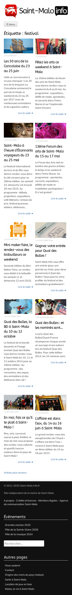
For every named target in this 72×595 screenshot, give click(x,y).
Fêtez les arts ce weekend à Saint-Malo (48, 67)
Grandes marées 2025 (18, 524)
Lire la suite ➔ (25, 113)
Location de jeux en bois (18, 584)
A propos (9, 500)
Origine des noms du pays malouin (24, 574)
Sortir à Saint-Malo (15, 579)
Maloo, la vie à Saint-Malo (19, 588)
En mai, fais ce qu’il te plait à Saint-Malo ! (18, 422)
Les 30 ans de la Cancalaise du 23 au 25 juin (17, 66)
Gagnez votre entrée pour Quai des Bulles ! (50, 251)
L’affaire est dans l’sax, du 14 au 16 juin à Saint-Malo (48, 423)
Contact (9, 570)
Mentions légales (47, 500)
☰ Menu (10, 24)
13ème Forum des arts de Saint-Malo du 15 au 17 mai (49, 151)
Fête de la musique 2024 (19, 534)
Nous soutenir (12, 565)
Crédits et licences (26, 500)
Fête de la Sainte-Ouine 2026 (21, 529)
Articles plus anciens (15, 472)
